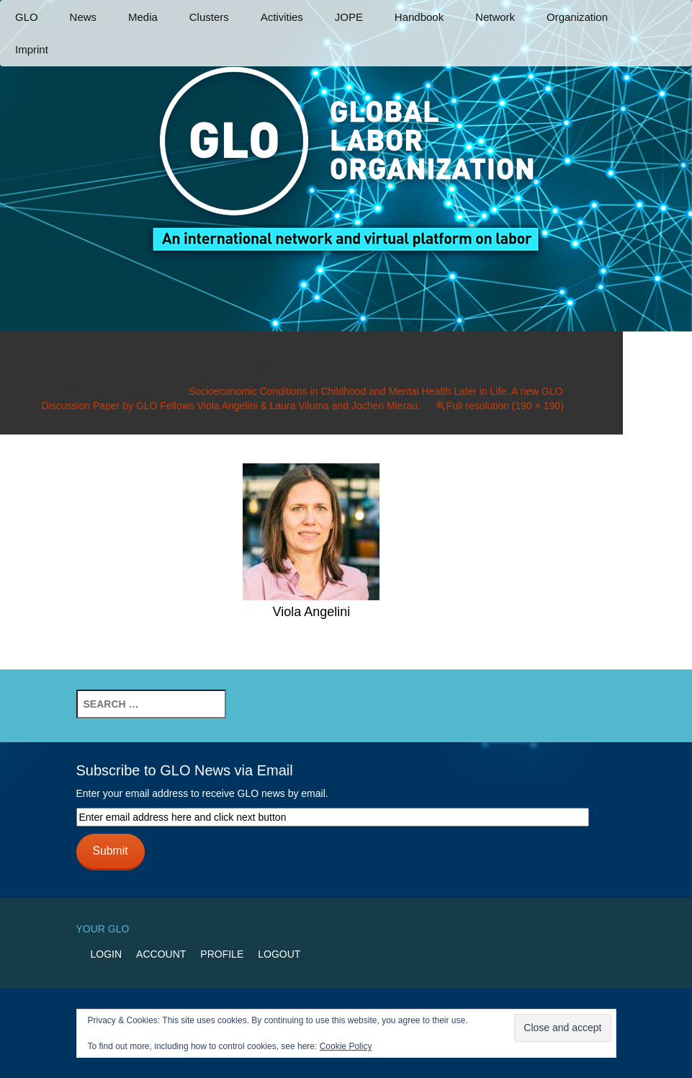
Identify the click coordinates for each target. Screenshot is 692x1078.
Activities (282, 17)
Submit (109, 851)
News (83, 17)
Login (106, 954)
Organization (577, 17)
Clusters (209, 17)
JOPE (349, 17)
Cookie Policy (346, 1046)
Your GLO (103, 929)
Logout (279, 954)
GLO (26, 17)
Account (161, 954)
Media (143, 17)
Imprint (31, 49)
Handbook (419, 17)
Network (495, 17)
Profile (221, 954)
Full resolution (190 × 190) (505, 405)
